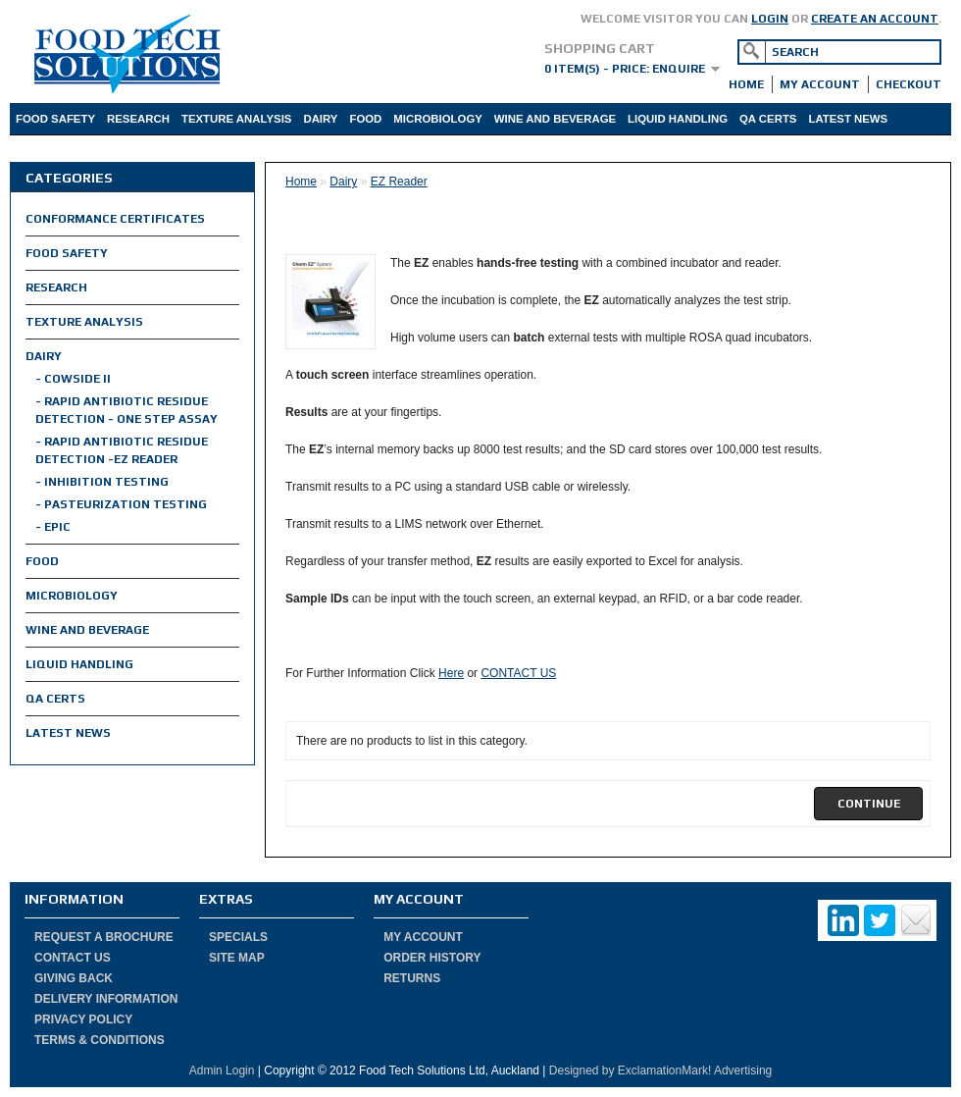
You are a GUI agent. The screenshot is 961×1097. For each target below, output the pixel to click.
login (769, 19)
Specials (238, 937)
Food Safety (55, 119)
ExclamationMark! (664, 1070)
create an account (874, 19)
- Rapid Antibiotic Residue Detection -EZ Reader (121, 450)
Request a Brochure (104, 937)
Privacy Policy (83, 1019)
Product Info (128, 150)
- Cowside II (73, 379)
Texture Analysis (236, 119)
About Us (45, 150)
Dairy (320, 119)
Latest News (847, 119)
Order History (431, 958)
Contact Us (72, 958)
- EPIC (53, 527)
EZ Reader (399, 181)
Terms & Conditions (99, 1040)
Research (138, 119)
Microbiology (437, 119)
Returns (411, 978)
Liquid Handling (678, 119)
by (608, 1070)
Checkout (908, 84)
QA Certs (767, 119)
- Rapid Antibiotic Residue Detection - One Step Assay (126, 410)
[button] (868, 803)
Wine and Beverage (555, 119)
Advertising (741, 1070)
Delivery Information (105, 999)
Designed (574, 1070)
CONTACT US (518, 673)
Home (746, 84)
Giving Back (73, 978)
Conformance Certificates (115, 219)
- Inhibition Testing (102, 482)
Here (451, 673)
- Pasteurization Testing (121, 504)
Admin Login (222, 1070)
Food (365, 119)
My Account (820, 84)
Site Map (237, 958)
